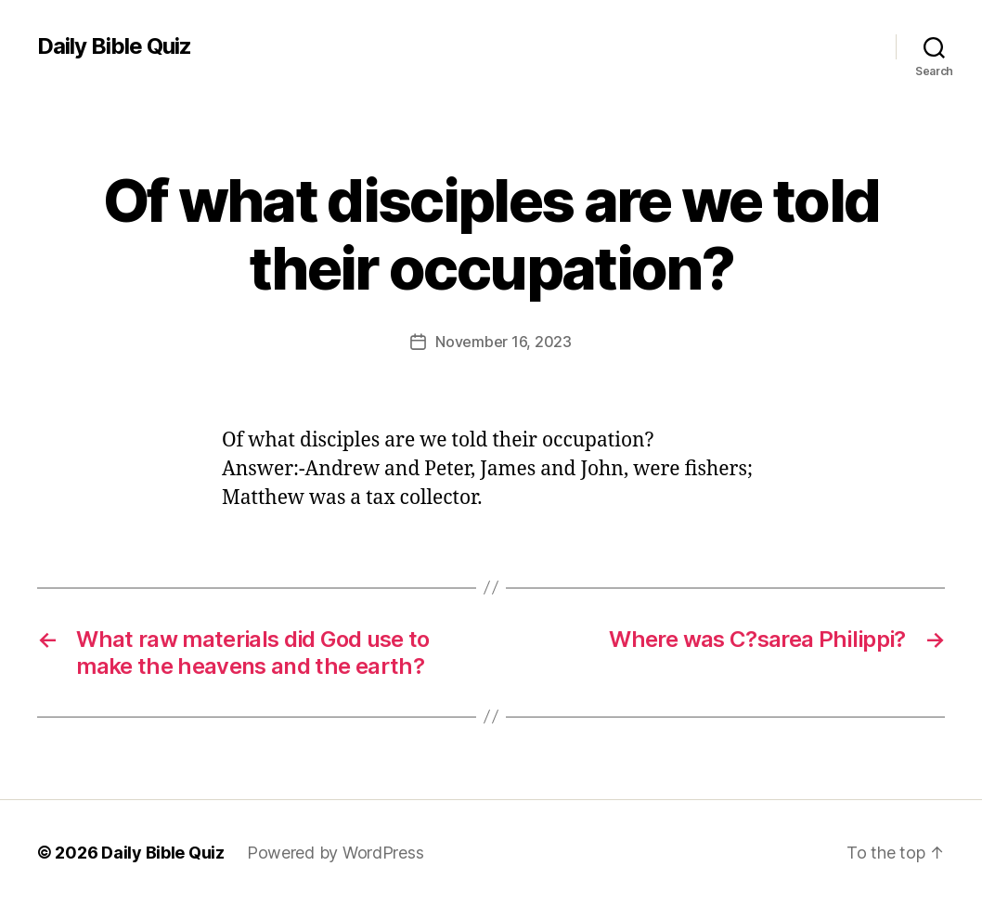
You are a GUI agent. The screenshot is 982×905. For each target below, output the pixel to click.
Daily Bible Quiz (114, 46)
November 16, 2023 (503, 341)
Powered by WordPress (335, 852)
